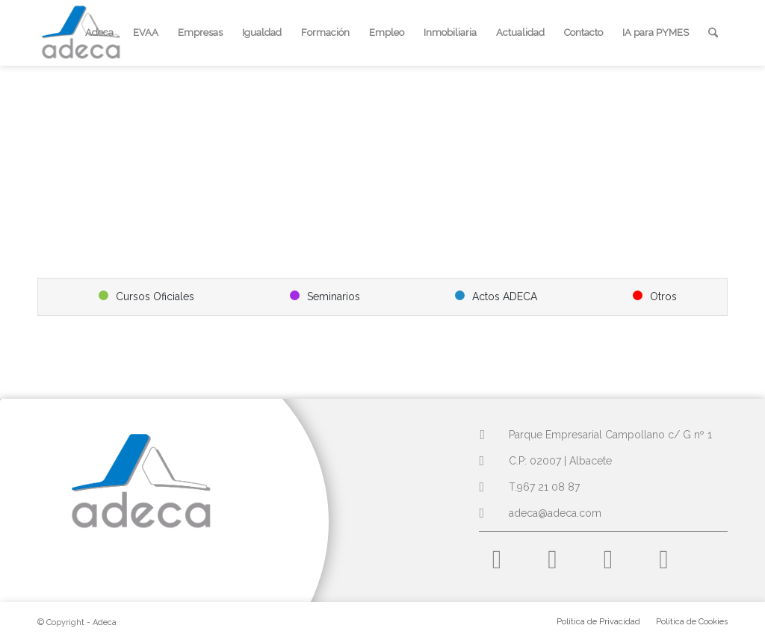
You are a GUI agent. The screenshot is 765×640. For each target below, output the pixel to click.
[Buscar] (713, 33)
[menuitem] (99, 33)
